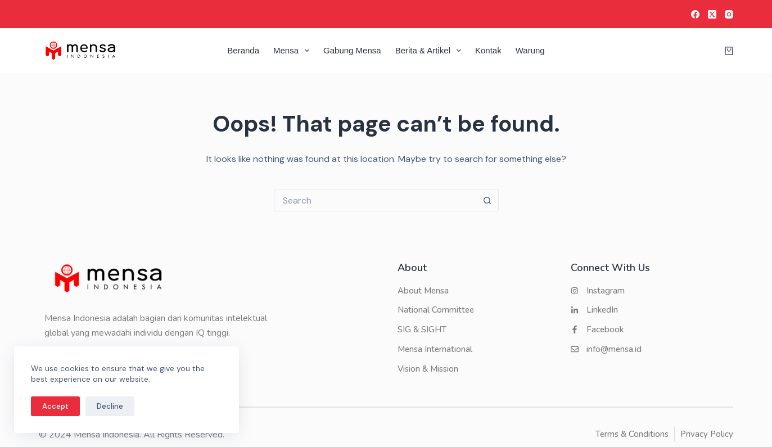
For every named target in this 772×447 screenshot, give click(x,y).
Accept (55, 406)
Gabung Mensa (352, 50)
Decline (110, 406)
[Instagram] (729, 14)
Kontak (488, 50)
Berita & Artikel (430, 50)
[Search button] (487, 200)
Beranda (243, 50)
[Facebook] (695, 14)
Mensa (293, 50)
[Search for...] (375, 200)
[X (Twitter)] (712, 14)
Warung (530, 50)
